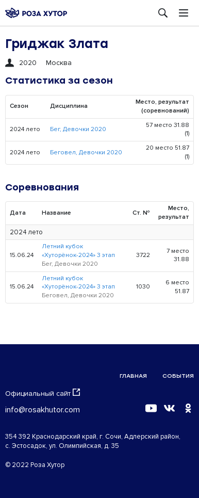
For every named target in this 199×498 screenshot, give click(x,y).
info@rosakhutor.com (42, 410)
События (178, 376)
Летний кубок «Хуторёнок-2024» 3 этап (78, 251)
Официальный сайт (42, 393)
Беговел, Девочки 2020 (86, 152)
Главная (133, 376)
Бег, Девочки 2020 (78, 129)
